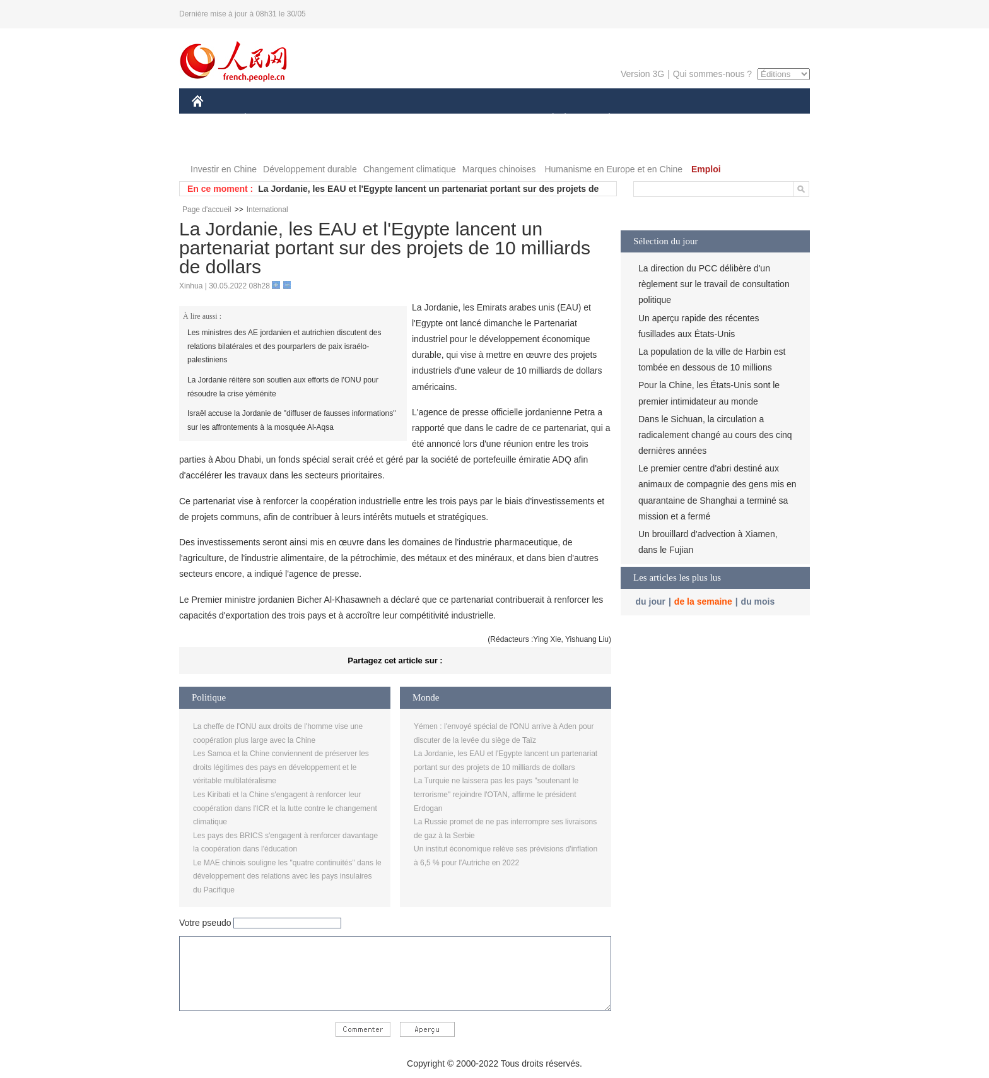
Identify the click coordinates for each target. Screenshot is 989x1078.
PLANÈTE (602, 119)
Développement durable (310, 169)
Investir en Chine (223, 169)
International (267, 209)
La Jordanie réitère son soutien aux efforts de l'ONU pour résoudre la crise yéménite (282, 387)
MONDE (325, 119)
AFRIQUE (379, 119)
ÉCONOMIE (268, 119)
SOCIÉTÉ (547, 119)
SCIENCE (434, 119)
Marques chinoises (499, 169)
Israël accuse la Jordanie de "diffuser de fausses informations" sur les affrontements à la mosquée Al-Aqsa (291, 420)
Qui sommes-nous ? (712, 74)
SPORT (653, 119)
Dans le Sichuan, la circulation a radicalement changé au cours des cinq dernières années (715, 435)
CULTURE (490, 119)
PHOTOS (217, 144)
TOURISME (707, 119)
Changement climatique (409, 169)
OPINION (766, 119)
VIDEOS (268, 144)
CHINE (213, 119)
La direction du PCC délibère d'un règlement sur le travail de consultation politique (714, 284)
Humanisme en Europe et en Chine (613, 169)
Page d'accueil (206, 209)
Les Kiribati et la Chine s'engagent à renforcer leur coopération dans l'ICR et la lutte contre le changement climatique (285, 808)
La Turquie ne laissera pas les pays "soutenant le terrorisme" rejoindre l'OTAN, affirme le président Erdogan (496, 794)
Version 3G (642, 74)
